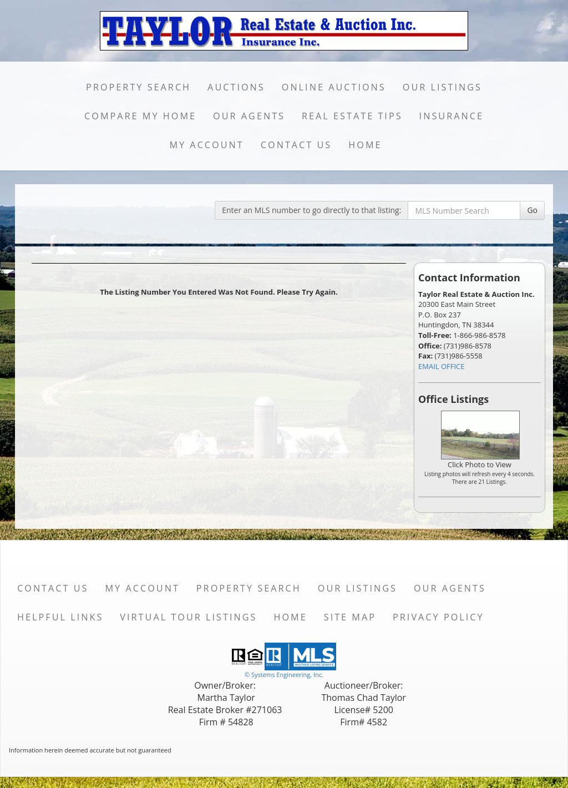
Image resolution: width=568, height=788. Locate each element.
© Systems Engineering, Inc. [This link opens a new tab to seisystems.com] (284, 674)
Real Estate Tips (352, 116)
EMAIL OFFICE (441, 366)
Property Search (138, 87)
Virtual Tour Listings (188, 617)
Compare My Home (140, 116)
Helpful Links (60, 617)
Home (365, 145)
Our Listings (442, 87)
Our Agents (249, 116)
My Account (206, 145)
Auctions (236, 87)
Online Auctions (334, 87)
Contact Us (296, 145)
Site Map (350, 617)
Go (532, 210)
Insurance (451, 116)
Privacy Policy (438, 617)
